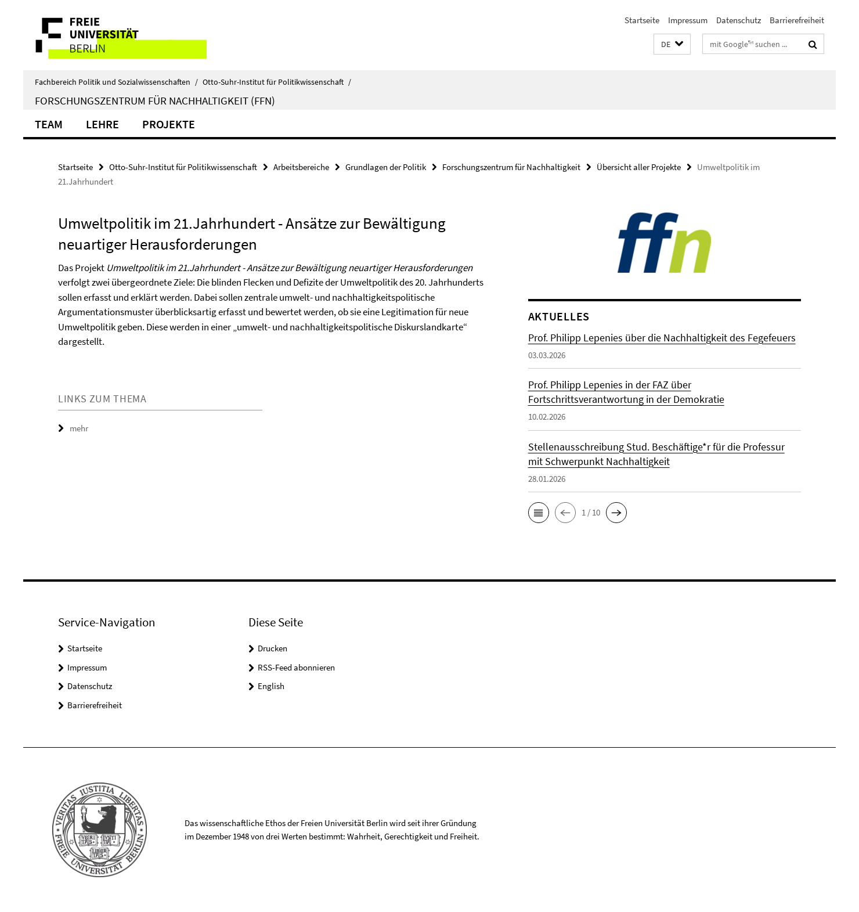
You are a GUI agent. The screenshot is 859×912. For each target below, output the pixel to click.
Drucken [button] (272, 648)
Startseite (642, 20)
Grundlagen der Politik (385, 166)
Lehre (102, 124)
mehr (79, 428)
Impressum (688, 20)
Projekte (168, 124)
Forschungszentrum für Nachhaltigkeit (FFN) (155, 100)
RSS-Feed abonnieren (296, 667)
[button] (672, 44)
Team (49, 124)
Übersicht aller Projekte (639, 166)
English (271, 685)
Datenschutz (738, 20)
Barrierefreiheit (797, 20)
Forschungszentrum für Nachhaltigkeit (511, 166)
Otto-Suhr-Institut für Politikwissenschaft (277, 82)
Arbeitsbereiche (301, 166)
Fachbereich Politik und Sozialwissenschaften (116, 82)
